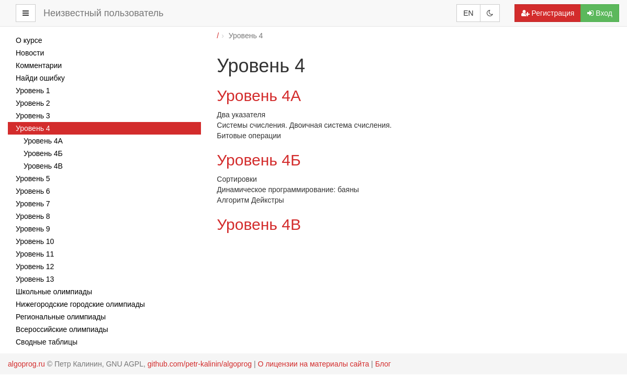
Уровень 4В (259, 224)
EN (468, 13)
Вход (599, 13)
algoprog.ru (26, 364)
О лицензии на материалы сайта (313, 364)
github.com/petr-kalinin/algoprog (200, 364)
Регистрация (548, 13)
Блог (383, 364)
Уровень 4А (259, 95)
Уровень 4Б (258, 160)
